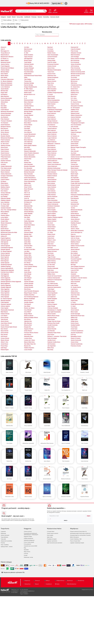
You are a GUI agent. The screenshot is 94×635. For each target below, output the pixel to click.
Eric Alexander (28, 168)
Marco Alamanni (28, 102)
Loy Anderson (51, 139)
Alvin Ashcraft (74, 151)
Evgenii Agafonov (5, 238)
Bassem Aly (27, 346)
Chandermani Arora (76, 85)
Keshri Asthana (75, 191)
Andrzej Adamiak (5, 170)
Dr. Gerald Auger (75, 255)
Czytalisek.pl (49, 584)
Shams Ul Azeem (75, 338)
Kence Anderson (52, 136)
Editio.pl (47, 580)
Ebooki (14, 17)
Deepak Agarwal (5, 249)
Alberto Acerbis (5, 141)
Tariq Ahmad (4, 319)
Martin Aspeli (74, 174)
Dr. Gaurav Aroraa (76, 102)
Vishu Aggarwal (5, 291)
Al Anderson (50, 115)
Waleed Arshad (75, 113)
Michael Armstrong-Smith (78, 73)
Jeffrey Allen (27, 243)
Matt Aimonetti (28, 49)
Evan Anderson (51, 119)
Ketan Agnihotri (5, 293)
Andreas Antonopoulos (53, 277)
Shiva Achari (4, 147)
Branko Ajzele (28, 60)
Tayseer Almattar (28, 281)
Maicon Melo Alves (29, 342)
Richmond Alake (28, 100)
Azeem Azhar (74, 342)
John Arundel (74, 126)
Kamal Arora (74, 88)
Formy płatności (27, 544)
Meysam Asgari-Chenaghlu (78, 147)
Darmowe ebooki (54, 17)
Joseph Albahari (28, 115)
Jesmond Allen (28, 245)
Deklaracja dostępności (29, 540)
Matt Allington (28, 259)
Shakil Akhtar (27, 73)
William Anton (51, 274)
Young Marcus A (5, 53)
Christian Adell (5, 206)
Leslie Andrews (51, 192)
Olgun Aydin (74, 319)
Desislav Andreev (52, 174)
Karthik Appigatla (52, 298)
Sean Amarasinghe (52, 54)
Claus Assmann (75, 181)
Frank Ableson (5, 109)
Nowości (40, 17)
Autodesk (73, 274)
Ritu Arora (73, 96)
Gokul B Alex (27, 158)
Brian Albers (27, 122)
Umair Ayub (74, 329)
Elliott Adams (4, 183)
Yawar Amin (50, 71)
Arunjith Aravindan (52, 325)
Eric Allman (27, 262)
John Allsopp (27, 274)
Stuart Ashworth (75, 158)
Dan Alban (27, 117)
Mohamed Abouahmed (7, 111)
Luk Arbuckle (51, 330)
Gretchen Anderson (52, 122)
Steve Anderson (51, 153)
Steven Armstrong (76, 70)
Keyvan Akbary (28, 66)
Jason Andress (51, 181)
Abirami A (3, 47)
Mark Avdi (73, 283)
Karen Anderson (51, 134)
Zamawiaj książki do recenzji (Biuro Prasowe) (80, 535)
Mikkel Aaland (5, 60)
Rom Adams (4, 191)
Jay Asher (73, 153)
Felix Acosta (4, 162)
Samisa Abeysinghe (6, 98)
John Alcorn (27, 138)
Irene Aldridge (28, 143)
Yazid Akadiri (27, 62)
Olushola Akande (29, 64)
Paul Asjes (74, 162)
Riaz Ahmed (4, 334)
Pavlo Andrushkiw (52, 200)
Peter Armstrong (75, 68)
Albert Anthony (51, 260)
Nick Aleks (27, 147)
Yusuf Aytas (74, 327)
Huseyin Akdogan (29, 68)
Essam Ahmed (5, 325)
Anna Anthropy (51, 262)
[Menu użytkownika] (86, 11)
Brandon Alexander (29, 166)
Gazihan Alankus (29, 105)
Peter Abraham (5, 119)
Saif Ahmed (4, 336)
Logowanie (3, 531)
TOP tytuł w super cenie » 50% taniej (80, 24)
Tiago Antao (50, 255)
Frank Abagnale (5, 66)
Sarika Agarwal (5, 262)
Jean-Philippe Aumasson (78, 266)
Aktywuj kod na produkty (6, 541)
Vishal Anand (51, 96)
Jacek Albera (27, 119)
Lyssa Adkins (4, 217)
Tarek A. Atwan (75, 228)
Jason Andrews (51, 187)
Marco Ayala (74, 311)
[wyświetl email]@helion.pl (28, 591)
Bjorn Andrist (51, 198)
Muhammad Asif (75, 160)
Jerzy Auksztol (75, 260)
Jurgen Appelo (51, 294)
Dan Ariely (50, 349)
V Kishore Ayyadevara (77, 330)
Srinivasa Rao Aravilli (53, 323)
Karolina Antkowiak (52, 268)
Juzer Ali (26, 198)
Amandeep (50, 51)
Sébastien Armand (76, 53)
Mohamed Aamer (5, 62)
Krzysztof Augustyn (76, 259)
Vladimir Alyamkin (29, 347)
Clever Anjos (51, 225)
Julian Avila (74, 296)
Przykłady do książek (51, 539)
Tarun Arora (74, 100)
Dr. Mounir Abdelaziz (6, 81)
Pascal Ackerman (5, 155)
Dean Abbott (4, 73)
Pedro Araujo (51, 319)
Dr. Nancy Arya (75, 128)
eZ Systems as (75, 136)
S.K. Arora (74, 98)
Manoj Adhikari (5, 211)
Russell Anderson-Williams (54, 158)
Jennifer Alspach (28, 302)
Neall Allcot (27, 230)
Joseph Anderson (52, 132)
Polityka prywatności (28, 538)
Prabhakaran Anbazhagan (54, 109)
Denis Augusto (75, 257)
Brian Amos (50, 83)
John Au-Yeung (75, 238)
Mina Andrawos (51, 172)
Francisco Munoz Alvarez (31, 332)
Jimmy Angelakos (52, 211)
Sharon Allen (27, 255)
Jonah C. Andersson (53, 162)
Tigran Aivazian (28, 56)
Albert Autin (74, 272)
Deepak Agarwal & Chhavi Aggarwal (11, 281)
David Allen (27, 240)
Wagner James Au (76, 236)
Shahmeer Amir (51, 75)
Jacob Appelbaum (52, 293)
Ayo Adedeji (4, 196)
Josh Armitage (75, 56)
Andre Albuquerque (29, 136)
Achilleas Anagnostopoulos (54, 92)
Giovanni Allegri (28, 232)
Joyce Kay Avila (75, 294)
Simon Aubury (75, 243)
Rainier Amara (51, 53)
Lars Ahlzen (4, 315)
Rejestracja (3, 533)
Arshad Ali (27, 194)
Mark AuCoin (74, 247)
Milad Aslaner (74, 168)
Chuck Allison (28, 260)
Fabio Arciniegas (52, 338)
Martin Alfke (27, 183)
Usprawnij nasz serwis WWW (30, 546)
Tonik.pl (91, 589)
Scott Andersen (51, 113)
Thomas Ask (74, 164)
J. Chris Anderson (52, 126)
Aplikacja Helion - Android (6, 546)
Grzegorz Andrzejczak (53, 202)
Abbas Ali (26, 191)
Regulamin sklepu (28, 536)
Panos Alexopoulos (29, 181)
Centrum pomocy (28, 531)
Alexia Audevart (75, 249)
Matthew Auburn (75, 242)
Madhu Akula (27, 92)
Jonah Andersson (52, 160)
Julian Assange (75, 179)
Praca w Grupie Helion (75, 541)
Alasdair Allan (28, 223)
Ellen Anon (50, 243)
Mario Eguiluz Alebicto (30, 145)
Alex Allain (27, 217)
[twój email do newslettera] (66, 516)
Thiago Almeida (28, 285)
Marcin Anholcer (51, 221)
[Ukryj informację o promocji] (66, 3)
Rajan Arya (74, 130)
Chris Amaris (51, 58)
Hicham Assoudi (75, 185)
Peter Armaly (74, 51)
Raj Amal (49, 47)
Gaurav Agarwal (5, 253)
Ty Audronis (74, 251)
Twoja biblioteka (4, 537)
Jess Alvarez (27, 334)
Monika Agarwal (5, 255)
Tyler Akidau (27, 79)
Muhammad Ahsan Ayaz (77, 315)
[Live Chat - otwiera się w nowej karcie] (55, 11)
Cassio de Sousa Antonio (54, 276)
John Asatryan (75, 141)
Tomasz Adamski (5, 192)
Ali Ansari (50, 247)
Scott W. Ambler (51, 62)
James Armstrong (76, 64)
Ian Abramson (5, 134)
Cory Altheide (28, 310)
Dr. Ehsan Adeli (5, 204)
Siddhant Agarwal (6, 266)
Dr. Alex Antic (51, 264)
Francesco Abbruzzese (7, 79)
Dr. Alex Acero (5, 143)
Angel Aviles (74, 300)
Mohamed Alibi (28, 206)
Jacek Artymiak (75, 119)
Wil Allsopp (27, 276)
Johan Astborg (75, 187)
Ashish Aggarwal (5, 277)
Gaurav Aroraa (75, 104)
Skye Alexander (28, 174)
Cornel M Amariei (52, 56)
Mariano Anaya (51, 107)
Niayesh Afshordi (5, 230)
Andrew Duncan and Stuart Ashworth (81, 157)
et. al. (25, 96)
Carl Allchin (27, 228)
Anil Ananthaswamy (52, 102)
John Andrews (51, 191)
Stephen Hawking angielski (55, 217)
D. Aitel (26, 53)
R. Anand (50, 94)
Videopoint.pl (27, 584)
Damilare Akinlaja (29, 83)
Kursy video (20, 17)
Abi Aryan (73, 134)
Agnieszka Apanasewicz (54, 287)
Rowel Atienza (75, 213)
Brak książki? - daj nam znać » (13, 516)
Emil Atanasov (75, 198)
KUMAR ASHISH (75, 155)
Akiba (25, 77)
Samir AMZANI (51, 90)
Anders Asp (74, 172)
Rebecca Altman (28, 315)
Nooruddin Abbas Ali (29, 200)
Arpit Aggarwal (5, 276)
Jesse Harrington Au (76, 232)
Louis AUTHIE (75, 270)
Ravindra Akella (28, 70)
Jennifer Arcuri (51, 340)
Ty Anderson (50, 157)
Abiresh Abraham (5, 115)
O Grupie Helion (50, 531)
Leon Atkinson (75, 221)
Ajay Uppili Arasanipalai (54, 311)
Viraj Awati (74, 308)
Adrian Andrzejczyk (52, 204)
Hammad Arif (74, 47)
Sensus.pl (37, 580)
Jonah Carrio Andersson (54, 164)
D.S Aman (50, 49)
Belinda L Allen (28, 236)
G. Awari (73, 306)
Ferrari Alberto (28, 124)
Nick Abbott (4, 77)
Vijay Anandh (51, 98)
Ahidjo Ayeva (74, 321)
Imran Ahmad (4, 317)
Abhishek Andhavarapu (53, 168)
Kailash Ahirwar (5, 313)
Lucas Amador (28, 349)
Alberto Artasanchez (76, 115)
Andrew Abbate (5, 70)
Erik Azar (73, 334)
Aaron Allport (27, 268)
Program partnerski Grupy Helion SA (78, 531)
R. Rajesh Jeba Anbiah (53, 111)
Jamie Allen (27, 242)
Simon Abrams (5, 132)
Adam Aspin (74, 175)
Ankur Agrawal (5, 296)
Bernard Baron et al (29, 94)
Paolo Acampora (5, 139)
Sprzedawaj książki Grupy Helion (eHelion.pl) (80, 533)
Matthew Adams (5, 187)
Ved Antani (50, 253)
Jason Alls (27, 270)
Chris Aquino (51, 300)
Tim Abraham (4, 122)
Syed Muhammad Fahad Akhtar (33, 75)
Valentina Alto (28, 321)
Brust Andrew (51, 183)
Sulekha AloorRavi (29, 294)
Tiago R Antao (51, 257)
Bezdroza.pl (70, 580)
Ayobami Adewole (6, 208)
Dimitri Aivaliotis (28, 54)
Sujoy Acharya (5, 149)
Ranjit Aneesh (51, 208)
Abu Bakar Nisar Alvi (30, 344)
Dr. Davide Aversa (76, 287)
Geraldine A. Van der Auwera (79, 277)
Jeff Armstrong (75, 66)
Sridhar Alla (27, 215)
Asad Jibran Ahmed (6, 323)
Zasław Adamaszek (6, 166)
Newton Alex (27, 162)
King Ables (4, 107)
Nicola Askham (75, 166)
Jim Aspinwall (74, 177)
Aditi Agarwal (4, 242)
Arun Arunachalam (76, 124)
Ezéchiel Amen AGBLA (7, 272)
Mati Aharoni (4, 311)
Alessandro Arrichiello (77, 105)
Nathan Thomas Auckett (77, 245)
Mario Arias (50, 347)
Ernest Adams (5, 185)
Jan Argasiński (51, 346)
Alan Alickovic (28, 208)
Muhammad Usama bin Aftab (9, 232)
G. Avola (73, 302)
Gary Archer (50, 334)
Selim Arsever (75, 111)
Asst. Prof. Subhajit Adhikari (8, 209)
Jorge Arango (51, 306)
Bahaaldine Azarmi (76, 336)
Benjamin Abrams (6, 126)
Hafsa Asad (74, 138)
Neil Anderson (51, 145)
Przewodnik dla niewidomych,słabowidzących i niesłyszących (31, 534)
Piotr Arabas (50, 302)
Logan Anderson (52, 138)
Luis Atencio (74, 206)
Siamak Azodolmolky (76, 344)
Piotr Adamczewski (6, 168)
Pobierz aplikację (7, 20)
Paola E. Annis (51, 240)
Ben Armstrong (75, 60)
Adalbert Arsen (75, 109)
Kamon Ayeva (74, 323)
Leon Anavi (50, 105)
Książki (9, 17)
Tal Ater (73, 208)
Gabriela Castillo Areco (53, 342)
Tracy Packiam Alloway (30, 266)
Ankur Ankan (51, 228)
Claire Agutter (4, 308)
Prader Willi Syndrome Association (80, 183)
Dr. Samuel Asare (76, 139)
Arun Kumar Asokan (76, 170)
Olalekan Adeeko (5, 200)
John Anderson (51, 130)
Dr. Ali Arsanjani (75, 107)
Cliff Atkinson (74, 217)
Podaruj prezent (24, 20)
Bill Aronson (74, 81)
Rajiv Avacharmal (75, 279)
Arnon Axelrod (75, 310)
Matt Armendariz (75, 54)
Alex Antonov (51, 281)
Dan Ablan (4, 105)
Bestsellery (46, 17)
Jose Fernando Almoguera (31, 291)
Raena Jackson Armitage (78, 58)
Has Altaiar (27, 306)
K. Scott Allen (28, 247)
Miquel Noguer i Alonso (30, 293)
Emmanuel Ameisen (53, 64)
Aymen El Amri (51, 87)
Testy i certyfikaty (5, 544)
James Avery (74, 291)
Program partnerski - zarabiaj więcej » (16, 508)
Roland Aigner (5, 349)
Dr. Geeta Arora (75, 87)
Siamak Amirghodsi (52, 77)
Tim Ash (73, 149)
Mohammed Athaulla (76, 209)
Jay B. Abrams (5, 130)
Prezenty (3, 542)
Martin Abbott (4, 75)
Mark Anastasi (51, 104)
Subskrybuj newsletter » (56, 508)
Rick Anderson (51, 147)
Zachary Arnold (75, 79)
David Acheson (5, 153)
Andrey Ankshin (51, 230)
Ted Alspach (27, 304)
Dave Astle (74, 192)
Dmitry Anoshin (51, 245)
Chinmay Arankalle (52, 308)
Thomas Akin (27, 81)
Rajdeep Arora (75, 92)
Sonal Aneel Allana (29, 225)
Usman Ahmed (5, 338)
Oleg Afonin (4, 226)
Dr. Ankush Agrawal (6, 298)
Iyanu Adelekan (5, 202)
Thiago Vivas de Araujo (53, 321)
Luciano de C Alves (29, 340)
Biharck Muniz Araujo (53, 315)
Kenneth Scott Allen (29, 249)
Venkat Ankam (51, 226)
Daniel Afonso (5, 228)
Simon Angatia (51, 209)
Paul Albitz (27, 128)
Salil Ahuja (4, 347)
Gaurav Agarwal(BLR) (7, 268)
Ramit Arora (74, 94)
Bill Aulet (73, 264)
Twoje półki (3, 539)
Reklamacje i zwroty (28, 557)
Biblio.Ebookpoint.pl (71, 584)
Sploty (58, 584)
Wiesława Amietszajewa (54, 70)
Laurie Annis (50, 236)
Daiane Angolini (51, 219)
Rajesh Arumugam (76, 121)
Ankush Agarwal (5, 245)
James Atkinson (75, 219)
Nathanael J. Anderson (53, 143)
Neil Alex (26, 160)
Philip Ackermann (5, 157)
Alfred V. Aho (4, 342)
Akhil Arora (74, 83)
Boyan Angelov (51, 213)
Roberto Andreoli (52, 175)
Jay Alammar (27, 104)
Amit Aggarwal (5, 274)
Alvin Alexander (28, 164)
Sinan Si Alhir (28, 187)
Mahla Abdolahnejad (6, 85)
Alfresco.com (27, 185)
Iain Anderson (51, 124)
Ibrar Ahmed (4, 329)
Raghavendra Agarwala (7, 270)
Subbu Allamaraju (29, 221)
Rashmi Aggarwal (6, 285)
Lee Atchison (74, 202)
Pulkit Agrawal (5, 302)
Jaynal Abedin (5, 88)
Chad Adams (4, 177)
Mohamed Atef (75, 204)
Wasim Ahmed (5, 340)
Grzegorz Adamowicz (7, 175)
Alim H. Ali (27, 192)
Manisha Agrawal (5, 300)
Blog (25, 547)
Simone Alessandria (29, 157)
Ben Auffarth (74, 253)
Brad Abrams (4, 128)
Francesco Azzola (76, 346)
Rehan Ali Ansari (52, 251)
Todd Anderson (51, 155)
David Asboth (74, 143)
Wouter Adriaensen (6, 223)
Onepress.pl (27, 580)
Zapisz (88, 515)
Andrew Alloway (28, 264)
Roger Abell (4, 92)
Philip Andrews (51, 194)
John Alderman (28, 141)
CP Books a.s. (5, 58)
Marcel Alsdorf (28, 300)
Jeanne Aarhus (5, 64)
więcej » (66, 520)
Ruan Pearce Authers (77, 268)
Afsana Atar (74, 200)
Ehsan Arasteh (51, 313)
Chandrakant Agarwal (7, 247)
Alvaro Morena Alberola (30, 121)
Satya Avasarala (75, 281)
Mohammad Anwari (52, 285)
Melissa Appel (51, 291)
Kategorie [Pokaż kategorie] (3, 17)
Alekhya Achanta (5, 145)
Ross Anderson (51, 149)
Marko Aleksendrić (29, 155)
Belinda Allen (27, 234)
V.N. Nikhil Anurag (52, 283)
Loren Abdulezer (5, 87)
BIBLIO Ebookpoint (74, 537)
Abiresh (3, 104)
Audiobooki (27, 17)
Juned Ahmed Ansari (53, 249)
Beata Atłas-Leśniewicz (77, 230)
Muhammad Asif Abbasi (7, 68)
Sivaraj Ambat (51, 60)
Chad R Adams (5, 179)
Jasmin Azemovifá (76, 340)
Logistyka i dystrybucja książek (77, 542)
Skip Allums (27, 279)
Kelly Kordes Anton (52, 272)
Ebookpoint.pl (81, 580)
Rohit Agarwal (5, 260)
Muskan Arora (75, 90)
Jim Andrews (51, 189)
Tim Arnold (74, 77)
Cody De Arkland (75, 49)
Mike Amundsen (51, 88)
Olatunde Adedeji (5, 198)
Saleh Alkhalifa (28, 213)
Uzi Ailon (26, 47)
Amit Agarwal (4, 243)
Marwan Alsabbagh (29, 298)
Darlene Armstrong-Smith (78, 71)
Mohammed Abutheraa (7, 138)
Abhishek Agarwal (6, 240)
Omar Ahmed (4, 332)
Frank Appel (50, 289)
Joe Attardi (74, 225)
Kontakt (25, 555)
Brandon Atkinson (76, 215)
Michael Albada (28, 111)
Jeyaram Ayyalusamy (77, 332)
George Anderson (52, 121)
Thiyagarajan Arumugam (77, 122)
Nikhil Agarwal (5, 259)
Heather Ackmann (6, 160)
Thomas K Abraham (6, 121)
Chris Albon (27, 130)
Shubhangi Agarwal (6, 264)
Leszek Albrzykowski (30, 134)
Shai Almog (27, 289)
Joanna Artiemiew (76, 117)
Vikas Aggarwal (5, 289)
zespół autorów (75, 276)
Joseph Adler (4, 221)
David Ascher (74, 145)
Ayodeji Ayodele (75, 325)
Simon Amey (51, 68)
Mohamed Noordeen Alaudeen (32, 109)
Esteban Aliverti (28, 209)
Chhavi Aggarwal (5, 279)
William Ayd (74, 317)
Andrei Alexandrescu (30, 177)
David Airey (27, 51)
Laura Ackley (4, 158)
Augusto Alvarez (28, 329)
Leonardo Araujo (52, 317)
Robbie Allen (27, 253)
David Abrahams (5, 124)
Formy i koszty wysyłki (29, 542)
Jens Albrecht (28, 132)
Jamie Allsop (27, 272)
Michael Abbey (5, 71)
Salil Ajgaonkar (28, 58)
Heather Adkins (5, 215)
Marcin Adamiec (5, 172)
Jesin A (3, 49)
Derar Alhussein (28, 189)
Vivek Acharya (5, 151)
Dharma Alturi (28, 325)
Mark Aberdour (5, 96)
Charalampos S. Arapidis (54, 310)
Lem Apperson (51, 296)
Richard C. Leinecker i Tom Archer (56, 336)
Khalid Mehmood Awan (77, 304)
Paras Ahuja (4, 346)
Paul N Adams (5, 189)
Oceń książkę (50, 535)
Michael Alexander (29, 172)
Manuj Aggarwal (5, 283)
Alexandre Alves (28, 336)
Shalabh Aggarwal (6, 287)
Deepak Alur (27, 327)
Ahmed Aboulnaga (6, 113)
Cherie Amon (51, 79)
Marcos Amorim (51, 81)
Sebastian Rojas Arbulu (53, 332)
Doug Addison (5, 194)
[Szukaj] (45, 11)
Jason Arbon (50, 327)
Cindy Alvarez (28, 330)
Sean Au (73, 234)
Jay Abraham (4, 117)
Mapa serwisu (27, 551)
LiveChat (26, 553)
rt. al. (25, 98)
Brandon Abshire (5, 136)
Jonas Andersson (52, 166)
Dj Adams (3, 181)
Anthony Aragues (52, 304)
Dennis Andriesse (52, 196)
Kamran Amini (51, 73)
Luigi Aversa (74, 289)
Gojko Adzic (4, 225)
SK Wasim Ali (28, 202)
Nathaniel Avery (75, 293)
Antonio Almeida (28, 283)
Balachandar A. (5, 54)
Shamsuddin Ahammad (7, 310)
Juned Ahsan (4, 344)
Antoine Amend (51, 66)
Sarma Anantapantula (53, 100)
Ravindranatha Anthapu (54, 259)
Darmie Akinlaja (28, 85)
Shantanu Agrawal (6, 304)
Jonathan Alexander (29, 170)
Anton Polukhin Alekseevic (31, 153)
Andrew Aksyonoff (29, 90)
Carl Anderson (51, 117)
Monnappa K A (5, 51)
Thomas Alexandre (29, 175)
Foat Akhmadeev (29, 71)
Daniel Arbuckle (51, 329)
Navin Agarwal (5, 257)
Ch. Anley (50, 232)
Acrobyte (3, 164)
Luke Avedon (74, 285)
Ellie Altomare (28, 323)
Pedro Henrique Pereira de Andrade (57, 170)
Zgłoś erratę (49, 537)
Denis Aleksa (27, 149)
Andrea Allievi (28, 257)
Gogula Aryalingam (76, 132)
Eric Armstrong (75, 62)
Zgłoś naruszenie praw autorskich (54, 542)
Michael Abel (4, 90)
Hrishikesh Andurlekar (53, 206)
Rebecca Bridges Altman (31, 317)
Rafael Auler (74, 262)
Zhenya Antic (51, 266)
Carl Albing (27, 126)
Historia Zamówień (5, 535)
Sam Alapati (27, 107)
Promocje (34, 17)
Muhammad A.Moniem (7, 56)
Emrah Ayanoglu (75, 313)
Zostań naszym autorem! (52, 533)
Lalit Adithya (4, 213)
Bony (16, 20)
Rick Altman (27, 319)
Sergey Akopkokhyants (30, 87)
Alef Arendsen (51, 344)
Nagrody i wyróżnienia (52, 541)
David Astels (74, 189)
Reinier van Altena (29, 308)
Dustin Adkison (5, 219)
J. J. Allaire (27, 219)
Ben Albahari (27, 113)
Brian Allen (27, 238)
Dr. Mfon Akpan (28, 88)
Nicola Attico (74, 226)
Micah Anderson (51, 141)
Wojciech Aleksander (30, 151)
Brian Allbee (27, 226)
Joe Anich (50, 223)
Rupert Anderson (52, 151)
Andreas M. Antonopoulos (54, 279)
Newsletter (26, 549)
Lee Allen (26, 251)
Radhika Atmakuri (76, 223)
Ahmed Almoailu (28, 287)
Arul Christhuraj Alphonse (31, 296)
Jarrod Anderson (52, 128)
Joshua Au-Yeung (76, 240)
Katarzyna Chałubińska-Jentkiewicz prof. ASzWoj (81, 195)
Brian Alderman (28, 139)
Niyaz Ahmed (4, 330)
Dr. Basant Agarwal (6, 251)
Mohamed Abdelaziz (6, 83)
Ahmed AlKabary (28, 211)
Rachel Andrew (51, 185)
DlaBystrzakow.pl (60, 580)
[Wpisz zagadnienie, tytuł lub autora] (29, 11)
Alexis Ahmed (4, 321)
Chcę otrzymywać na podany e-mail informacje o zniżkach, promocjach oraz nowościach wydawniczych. (64, 519)
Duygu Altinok (28, 313)
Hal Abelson (4, 94)
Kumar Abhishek (5, 100)
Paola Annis (50, 238)
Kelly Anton (50, 270)
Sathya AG (4, 236)
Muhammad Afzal (5, 234)
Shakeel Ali (27, 204)
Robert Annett (51, 234)
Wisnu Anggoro (51, 215)
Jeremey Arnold (75, 75)
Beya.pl (37, 584)
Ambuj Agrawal (5, 294)
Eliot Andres (50, 177)
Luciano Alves (28, 338)
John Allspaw (27, 277)
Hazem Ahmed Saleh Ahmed (9, 327)
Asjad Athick (74, 211)
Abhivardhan (4, 102)
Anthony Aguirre (5, 306)
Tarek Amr (50, 85)
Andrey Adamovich (6, 174)
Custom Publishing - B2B (75, 539)
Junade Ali (27, 196)
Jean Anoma (50, 242)
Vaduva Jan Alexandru (30, 179)
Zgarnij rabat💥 (57, 3)
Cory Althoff (27, 311)
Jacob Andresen (51, 179)
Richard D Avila (75, 298)
